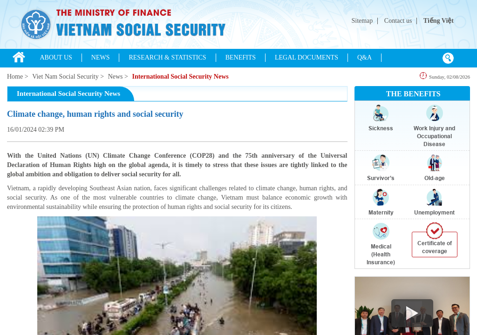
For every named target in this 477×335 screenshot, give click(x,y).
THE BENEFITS (413, 94)
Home (15, 76)
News (115, 76)
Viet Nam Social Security (65, 76)
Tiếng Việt (438, 20)
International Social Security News (180, 76)
